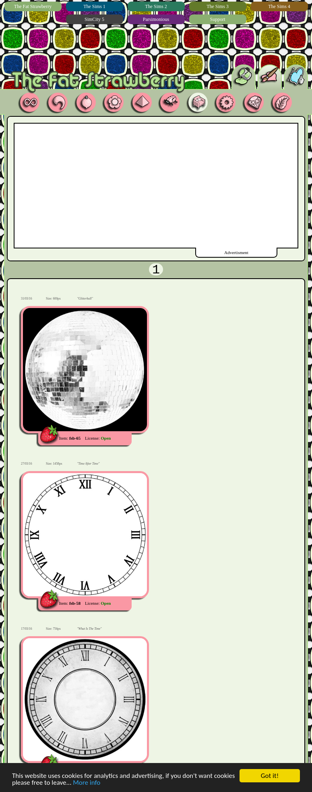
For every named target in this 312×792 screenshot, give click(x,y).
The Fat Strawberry (33, 6)
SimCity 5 (94, 19)
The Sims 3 (218, 6)
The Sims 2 (156, 6)
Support (217, 19)
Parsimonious (156, 19)
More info (86, 783)
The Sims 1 (94, 6)
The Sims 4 (279, 6)
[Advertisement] (141, 184)
